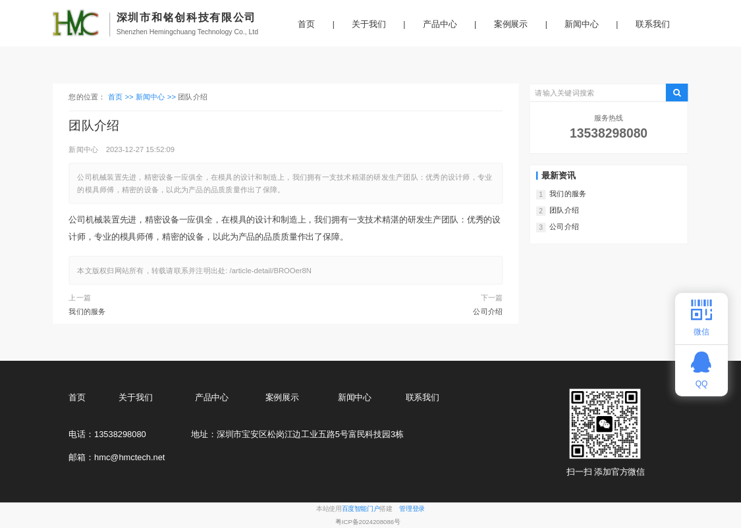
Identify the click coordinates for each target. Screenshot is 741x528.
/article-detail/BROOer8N (271, 270)
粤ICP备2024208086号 (367, 521)
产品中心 (439, 24)
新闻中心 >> (157, 97)
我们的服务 (87, 311)
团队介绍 (564, 210)
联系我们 (652, 24)
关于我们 (368, 24)
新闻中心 (581, 24)
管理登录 (412, 509)
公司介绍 (488, 311)
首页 (306, 24)
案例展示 (511, 24)
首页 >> (122, 97)
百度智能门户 (361, 509)
